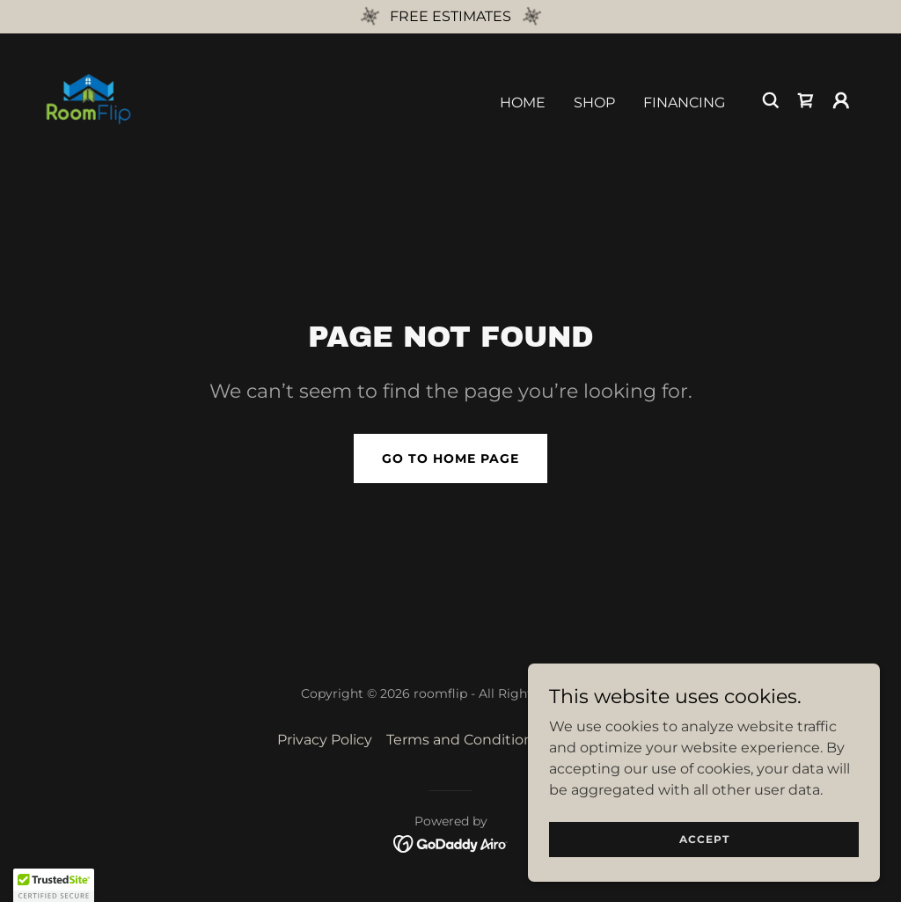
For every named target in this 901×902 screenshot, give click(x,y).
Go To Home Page (450, 458)
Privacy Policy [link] (324, 739)
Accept (704, 839)
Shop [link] (594, 102)
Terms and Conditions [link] (463, 739)
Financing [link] (684, 102)
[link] (88, 99)
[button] (841, 100)
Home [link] (523, 102)
